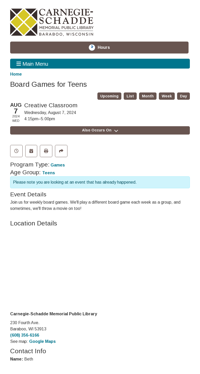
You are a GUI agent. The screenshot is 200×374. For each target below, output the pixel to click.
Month (148, 96)
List (130, 96)
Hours (107, 47)
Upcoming (109, 96)
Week (167, 96)
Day (183, 96)
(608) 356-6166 (24, 335)
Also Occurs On (100, 130)
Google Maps (42, 341)
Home (16, 74)
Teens (48, 173)
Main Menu (32, 64)
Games (58, 165)
